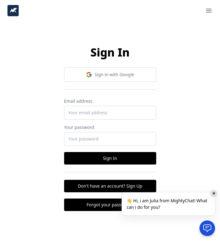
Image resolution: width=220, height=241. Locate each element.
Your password (79, 127)
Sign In (110, 158)
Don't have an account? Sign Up (110, 186)
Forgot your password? (110, 205)
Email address (78, 101)
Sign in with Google (110, 74)
